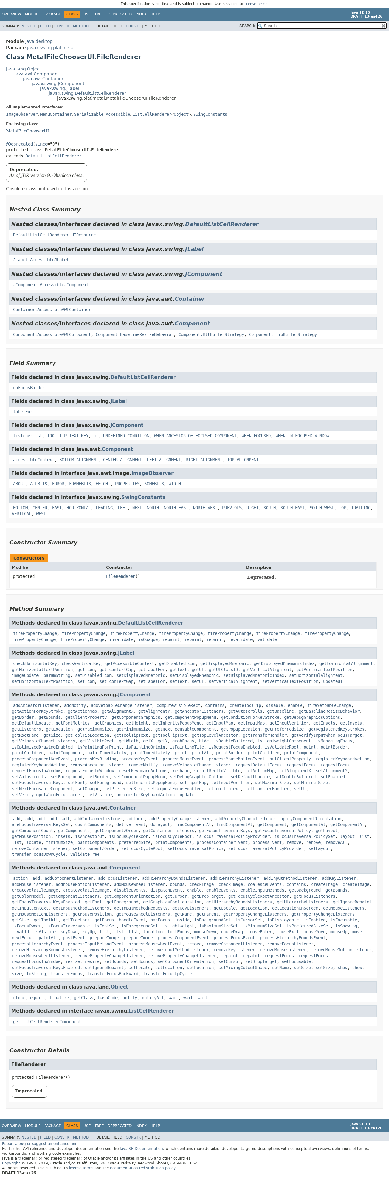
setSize (302, 967)
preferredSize (134, 842)
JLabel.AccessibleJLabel (41, 259)
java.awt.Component (37, 73)
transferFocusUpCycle (167, 973)
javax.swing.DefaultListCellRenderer (87, 93)
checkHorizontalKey (35, 663)
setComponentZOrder (94, 848)
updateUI (333, 681)
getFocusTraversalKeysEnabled (46, 902)
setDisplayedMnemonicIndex (253, 675)
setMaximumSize (272, 782)
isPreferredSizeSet (308, 926)
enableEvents (221, 890)
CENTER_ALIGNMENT (122, 459)
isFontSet (105, 926)
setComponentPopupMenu (139, 776)
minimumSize (59, 842)
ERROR (58, 483)
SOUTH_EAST (293, 507)
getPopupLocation (240, 729)
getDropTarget (207, 896)
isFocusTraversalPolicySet (304, 836)
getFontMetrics (73, 723)
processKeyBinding (95, 758)
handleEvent (132, 919)
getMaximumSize (94, 729)
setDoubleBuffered (295, 776)
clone (19, 997)
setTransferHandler (267, 788)
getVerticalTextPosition (324, 669)
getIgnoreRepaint (352, 902)
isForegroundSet (139, 926)
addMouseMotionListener (82, 884)
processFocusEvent (234, 937)
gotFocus (104, 919)
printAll (201, 752)
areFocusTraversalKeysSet (41, 824)
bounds (177, 884)
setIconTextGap (116, 681)
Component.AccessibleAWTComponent (52, 334)
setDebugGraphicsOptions (198, 776)
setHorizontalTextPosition (42, 681)
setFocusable (296, 961)
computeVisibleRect (178, 705)
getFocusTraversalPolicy (283, 830)
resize (72, 961)
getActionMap (82, 711)
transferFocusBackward (112, 973)
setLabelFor (151, 681)
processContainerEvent (222, 842)
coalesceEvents (265, 884)
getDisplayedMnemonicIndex (284, 663)
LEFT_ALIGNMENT (164, 459)
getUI (198, 669)
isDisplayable (283, 919)
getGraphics (108, 723)
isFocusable (343, 919)
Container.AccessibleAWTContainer (52, 309)
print (181, 752)
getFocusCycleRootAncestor (258, 896)
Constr (61, 26)
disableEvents (130, 890)
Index (141, 14)
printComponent (301, 752)
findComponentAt (193, 824)
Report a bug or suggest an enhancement (40, 1144)
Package (52, 14)
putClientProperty (290, 758)
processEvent (267, 842)
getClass (83, 997)
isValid (20, 931)
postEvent (74, 937)
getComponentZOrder (116, 830)
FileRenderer (120, 576)
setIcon (86, 681)
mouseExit (288, 931)
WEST (41, 513)
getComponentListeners (73, 896)
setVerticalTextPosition (290, 681)
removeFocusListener (290, 943)
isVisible (45, 931)
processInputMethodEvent (96, 943)
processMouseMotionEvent (237, 758)
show (342, 967)
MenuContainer (56, 114)
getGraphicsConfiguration (172, 902)
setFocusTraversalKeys (37, 782)
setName (280, 967)
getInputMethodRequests (140, 908)
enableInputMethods (262, 890)
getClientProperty (86, 717)
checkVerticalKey (81, 663)
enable (295, 705)
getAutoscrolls (245, 711)
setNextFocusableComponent (42, 788)
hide (204, 741)
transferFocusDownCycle (38, 854)
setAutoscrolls (29, 776)
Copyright (11, 1163)
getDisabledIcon (177, 663)
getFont (93, 902)
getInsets (324, 723)
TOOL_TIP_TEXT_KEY (67, 435)
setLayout (319, 848)
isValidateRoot (282, 747)
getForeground (122, 902)
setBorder (98, 776)
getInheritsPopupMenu (177, 723)
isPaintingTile (187, 747)
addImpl (135, 818)
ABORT (19, 483)
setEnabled (333, 776)
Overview (11, 14)
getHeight (137, 723)
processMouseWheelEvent (155, 943)
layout (347, 836)
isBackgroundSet (212, 919)
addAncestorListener (36, 705)
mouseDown (205, 931)
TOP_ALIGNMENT (243, 459)
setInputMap (193, 782)
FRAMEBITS (80, 483)
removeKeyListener (234, 949)
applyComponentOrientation (311, 818)
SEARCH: (247, 26)
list (364, 836)
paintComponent (65, 752)
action (20, 878)
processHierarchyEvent (37, 943)
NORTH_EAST (176, 507)
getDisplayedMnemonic (224, 663)
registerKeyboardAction (342, 758)
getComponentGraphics (136, 717)
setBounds (115, 961)
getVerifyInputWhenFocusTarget (326, 735)
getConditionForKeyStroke (250, 717)
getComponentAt (308, 824)
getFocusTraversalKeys (224, 830)
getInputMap (219, 723)
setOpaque (88, 788)
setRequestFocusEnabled (174, 788)
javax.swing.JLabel (59, 88)
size (17, 973)
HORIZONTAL (79, 507)
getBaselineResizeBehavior (329, 711)
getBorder (23, 717)
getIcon (86, 669)
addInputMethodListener (290, 878)
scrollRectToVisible (217, 770)
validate (267, 639)
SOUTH (269, 507)
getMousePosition (31, 836)
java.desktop (39, 41)
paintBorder (334, 747)
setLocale (139, 967)
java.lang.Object (23, 69)
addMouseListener (31, 884)
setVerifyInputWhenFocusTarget (47, 794)
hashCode (108, 997)
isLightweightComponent (284, 741)
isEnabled (314, 919)
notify (129, 997)
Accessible (118, 114)
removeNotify (143, 765)
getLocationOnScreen (295, 908)
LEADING (104, 507)
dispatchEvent (166, 890)
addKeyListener (339, 878)
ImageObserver (22, 114)
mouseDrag (232, 931)
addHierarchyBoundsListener (173, 878)
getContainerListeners (168, 830)
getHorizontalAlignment (346, 663)
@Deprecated (19, 144)
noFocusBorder (29, 387)
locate (33, 842)
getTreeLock (76, 919)
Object (181, 114)
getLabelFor (151, 669)
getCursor (176, 896)
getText (178, 669)
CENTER (40, 507)
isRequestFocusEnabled (234, 747)
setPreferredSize (123, 788)
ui (95, 435)
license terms (255, 4)
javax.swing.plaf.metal (51, 47)
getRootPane (25, 735)
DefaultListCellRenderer (53, 155)
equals (37, 997)
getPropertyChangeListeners (255, 914)
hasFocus (160, 919)
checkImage (201, 884)
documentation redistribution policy (142, 1168)
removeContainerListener (40, 848)
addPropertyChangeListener (179, 818)
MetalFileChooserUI (27, 131)
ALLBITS (38, 483)
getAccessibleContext (129, 663)
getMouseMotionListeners (40, 914)
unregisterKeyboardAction (145, 794)
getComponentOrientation (132, 896)
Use (87, 14)
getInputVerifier (289, 723)
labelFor (23, 411)
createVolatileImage (35, 890)
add (16, 818)
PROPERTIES (127, 483)
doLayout (160, 824)
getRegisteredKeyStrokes (336, 729)
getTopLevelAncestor (215, 735)
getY (162, 741)
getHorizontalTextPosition (42, 669)
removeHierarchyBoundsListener (47, 949)
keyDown (68, 931)
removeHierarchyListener (115, 949)
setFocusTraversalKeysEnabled (46, 967)
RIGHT (252, 507)
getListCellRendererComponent (47, 1021)
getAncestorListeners (199, 711)
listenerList (27, 435)
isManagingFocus (334, 741)
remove (294, 842)
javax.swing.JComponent (58, 83)
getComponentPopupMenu (190, 717)
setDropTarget (261, 961)
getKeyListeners (190, 908)
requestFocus (301, 765)
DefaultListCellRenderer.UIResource (54, 234)
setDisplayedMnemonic (140, 675)
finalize (59, 997)
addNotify (75, 705)
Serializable (88, 114)
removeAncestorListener (97, 765)
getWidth (128, 741)
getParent (208, 914)
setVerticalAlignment (233, 681)
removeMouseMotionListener (341, 949)
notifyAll (153, 997)
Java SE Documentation (141, 1148)
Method (81, 26)
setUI (198, 681)
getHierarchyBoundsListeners (239, 902)
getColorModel (27, 896)
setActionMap (259, 770)
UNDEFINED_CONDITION (126, 435)
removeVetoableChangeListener (197, 765)
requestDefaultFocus (259, 765)
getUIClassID (223, 669)
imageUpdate (25, 675)
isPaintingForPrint (99, 747)
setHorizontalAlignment (316, 675)
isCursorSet (249, 919)
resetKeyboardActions (143, 770)
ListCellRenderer (152, 114)
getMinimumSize (133, 729)
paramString (56, 675)
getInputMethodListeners (81, 908)
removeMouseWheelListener (41, 955)
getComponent (272, 824)
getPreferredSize (284, 729)
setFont (76, 782)
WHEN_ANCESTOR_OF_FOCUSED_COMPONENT (195, 435)
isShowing (346, 926)
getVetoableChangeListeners (43, 741)
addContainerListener (98, 818)
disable (274, 705)
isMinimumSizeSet (262, 926)
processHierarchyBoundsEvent (292, 937)
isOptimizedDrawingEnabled (42, 747)
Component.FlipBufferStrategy (283, 334)
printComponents (173, 842)
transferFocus (66, 973)
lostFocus (178, 931)
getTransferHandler (265, 735)
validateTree (84, 854)
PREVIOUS (232, 507)
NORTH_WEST (205, 507)
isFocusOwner (26, 926)
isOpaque (148, 639)
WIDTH (175, 483)
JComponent (203, 274)
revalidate (240, 639)
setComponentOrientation (186, 961)
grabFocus (183, 741)
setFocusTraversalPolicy (195, 848)
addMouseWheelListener (139, 884)
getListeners (26, 729)
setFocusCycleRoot (142, 848)
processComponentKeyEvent (41, 758)
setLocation (168, 967)
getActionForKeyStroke (37, 711)
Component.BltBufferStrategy (211, 334)
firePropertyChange (35, 633)
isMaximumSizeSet (218, 926)
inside (182, 919)
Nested (29, 26)
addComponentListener (69, 878)
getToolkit (46, 919)
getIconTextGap (116, 669)
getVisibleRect (97, 741)
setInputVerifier (230, 782)
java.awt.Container (43, 78)
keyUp (88, 931)
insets (63, 836)
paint (310, 747)
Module (33, 14)
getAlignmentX (117, 711)
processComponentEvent (183, 937)
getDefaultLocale (31, 723)
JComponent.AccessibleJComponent (50, 284)
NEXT (137, 507)
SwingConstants (210, 114)
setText (178, 681)
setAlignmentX (295, 770)
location (153, 931)
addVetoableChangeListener (121, 705)
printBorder (229, 752)
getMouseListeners (343, 908)
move (357, 931)
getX (148, 741)
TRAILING (360, 507)
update (187, 794)
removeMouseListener (283, 949)
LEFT (122, 507)
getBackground (305, 890)
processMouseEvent (183, 758)
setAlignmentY (331, 770)
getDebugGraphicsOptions (312, 717)
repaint (171, 639)
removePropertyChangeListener (109, 955)
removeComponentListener (234, 943)
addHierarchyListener (234, 878)
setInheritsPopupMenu (150, 782)
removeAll (336, 842)
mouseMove (314, 931)
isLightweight (178, 926)
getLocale (225, 908)
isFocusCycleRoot (128, 836)
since (41, 144)
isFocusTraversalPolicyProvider (233, 836)
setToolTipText (223, 788)
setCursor (229, 961)
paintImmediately (106, 752)
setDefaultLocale (250, 776)
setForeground (105, 782)
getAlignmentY (154, 711)
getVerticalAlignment (267, 669)
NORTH (153, 507)
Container (190, 299)
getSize (51, 735)
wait (173, 997)
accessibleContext (33, 459)
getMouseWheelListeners (143, 914)
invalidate (121, 639)
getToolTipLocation (87, 735)
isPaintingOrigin (145, 747)
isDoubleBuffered (233, 741)
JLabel (194, 249)
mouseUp (338, 931)
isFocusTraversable (68, 926)
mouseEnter (260, 931)
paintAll (48, 937)
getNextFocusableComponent (185, 729)
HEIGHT (103, 483)
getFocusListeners (314, 896)
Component (192, 323)
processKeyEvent (139, 758)
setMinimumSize (311, 782)
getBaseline (280, 711)
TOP (342, 507)
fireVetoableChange (329, 705)
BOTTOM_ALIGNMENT (78, 459)
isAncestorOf (89, 836)
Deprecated (120, 14)
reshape (180, 770)
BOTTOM (20, 507)
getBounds (49, 717)
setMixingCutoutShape (243, 967)
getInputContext (30, 908)
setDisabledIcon (93, 675)
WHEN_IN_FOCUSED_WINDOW (302, 435)
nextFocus (23, 937)
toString (36, 973)
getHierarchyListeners (302, 902)
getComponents (74, 830)
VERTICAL (21, 513)
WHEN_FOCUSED (256, 435)
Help (155, 14)
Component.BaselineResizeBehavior (135, 334)
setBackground (66, 776)
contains (215, 705)
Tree (99, 14)
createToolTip (245, 705)
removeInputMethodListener (178, 949)
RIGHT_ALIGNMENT (204, 459)
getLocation (59, 729)
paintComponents (95, 842)
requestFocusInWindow (36, 770)
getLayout (327, 830)
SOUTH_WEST (322, 507)
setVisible (99, 794)
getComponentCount (32, 830)
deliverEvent (131, 824)
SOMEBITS (154, 483)
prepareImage (104, 937)
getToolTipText (131, 735)
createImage (324, 884)
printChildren (263, 752)
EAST (57, 507)
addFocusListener (117, 878)
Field (45, 26)
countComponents (93, 824)
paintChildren (27, 752)
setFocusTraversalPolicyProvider (266, 848)
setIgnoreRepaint (104, 967)
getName (183, 914)
